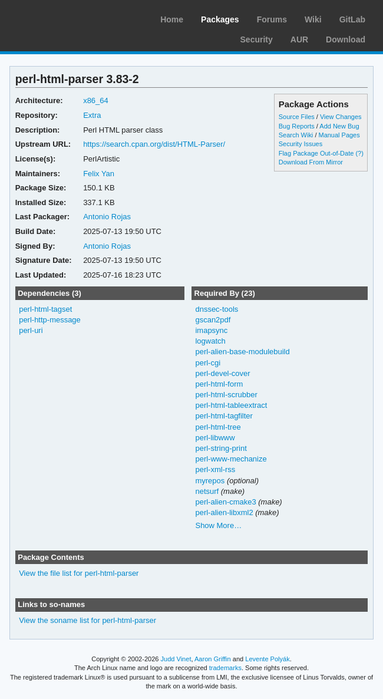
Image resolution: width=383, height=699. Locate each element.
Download (345, 39)
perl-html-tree (217, 427)
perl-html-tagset (45, 309)
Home (171, 19)
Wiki (313, 19)
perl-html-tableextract (231, 405)
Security (256, 39)
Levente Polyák (267, 658)
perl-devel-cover (222, 373)
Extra (92, 115)
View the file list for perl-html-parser (78, 573)
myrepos (209, 480)
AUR (299, 39)
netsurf (207, 491)
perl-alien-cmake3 (225, 501)
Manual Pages (338, 135)
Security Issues (300, 143)
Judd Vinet (176, 658)
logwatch (210, 341)
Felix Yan (98, 173)
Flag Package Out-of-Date (316, 153)
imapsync (211, 330)
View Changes (341, 116)
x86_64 (95, 100)
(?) (359, 153)
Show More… (218, 525)
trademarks (225, 667)
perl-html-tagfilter (223, 415)
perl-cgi (207, 362)
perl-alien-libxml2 (224, 512)
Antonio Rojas (107, 216)
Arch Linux (65, 17)
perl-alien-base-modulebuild (242, 351)
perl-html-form (219, 384)
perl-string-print (220, 448)
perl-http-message (50, 319)
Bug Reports (297, 126)
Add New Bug (339, 126)
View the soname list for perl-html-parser (87, 620)
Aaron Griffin (212, 658)
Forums (272, 19)
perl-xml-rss (215, 469)
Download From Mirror (311, 162)
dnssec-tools (216, 309)
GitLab (352, 19)
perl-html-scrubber (226, 394)
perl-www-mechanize (230, 458)
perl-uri (30, 330)
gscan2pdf (212, 319)
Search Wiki (296, 135)
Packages (220, 19)
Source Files (297, 116)
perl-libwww (215, 437)
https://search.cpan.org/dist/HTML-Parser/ (154, 144)
